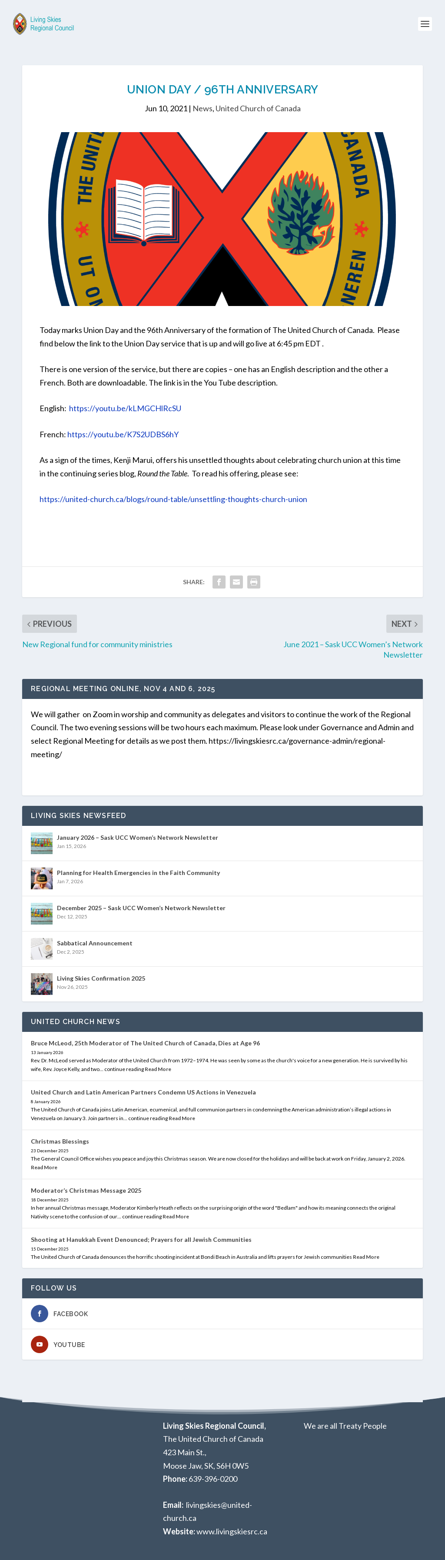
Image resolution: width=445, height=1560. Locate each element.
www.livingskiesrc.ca (231, 1531)
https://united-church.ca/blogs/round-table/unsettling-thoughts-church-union (173, 499)
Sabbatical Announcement (95, 943)
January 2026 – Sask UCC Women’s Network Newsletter (137, 837)
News (203, 108)
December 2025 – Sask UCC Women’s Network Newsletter (141, 907)
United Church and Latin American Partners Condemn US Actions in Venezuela (143, 1092)
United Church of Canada (258, 108)
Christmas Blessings (60, 1141)
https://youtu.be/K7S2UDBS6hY (123, 434)
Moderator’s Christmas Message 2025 (86, 1190)
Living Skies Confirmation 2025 (101, 978)
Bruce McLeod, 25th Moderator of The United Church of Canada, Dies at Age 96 (145, 1043)
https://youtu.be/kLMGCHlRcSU (125, 408)
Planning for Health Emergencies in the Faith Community (138, 872)
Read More (158, 1069)
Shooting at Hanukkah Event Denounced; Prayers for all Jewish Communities (141, 1239)
